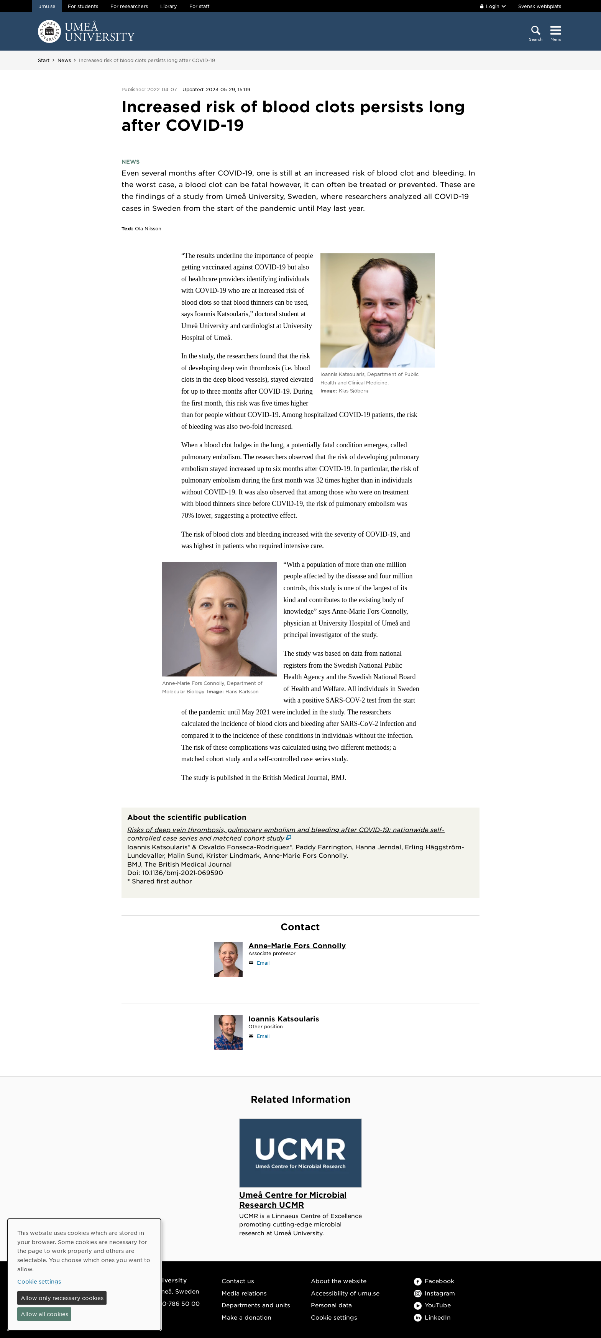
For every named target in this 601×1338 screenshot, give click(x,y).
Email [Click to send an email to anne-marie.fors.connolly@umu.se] (263, 963)
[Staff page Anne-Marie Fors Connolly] (297, 946)
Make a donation (246, 1317)
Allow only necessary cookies (62, 1297)
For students (83, 6)
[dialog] (84, 1274)
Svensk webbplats (539, 6)
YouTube (432, 1304)
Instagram (434, 1293)
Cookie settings (334, 1317)
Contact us (238, 1280)
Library (168, 6)
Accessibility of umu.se (345, 1293)
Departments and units (256, 1304)
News (64, 60)
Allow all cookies (44, 1313)
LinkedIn (432, 1317)
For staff (199, 6)
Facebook (434, 1280)
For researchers (129, 6)
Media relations (244, 1293)
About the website (338, 1280)
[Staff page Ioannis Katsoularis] (283, 1019)
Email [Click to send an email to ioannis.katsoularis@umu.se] (263, 1036)
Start (43, 60)
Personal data (331, 1304)
